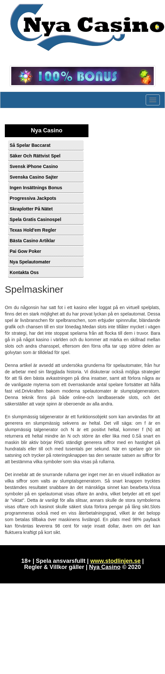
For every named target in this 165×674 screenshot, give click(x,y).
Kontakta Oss (24, 272)
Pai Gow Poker (25, 251)
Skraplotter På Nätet (31, 208)
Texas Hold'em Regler (33, 230)
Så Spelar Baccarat (30, 145)
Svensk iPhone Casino (34, 166)
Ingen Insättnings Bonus (36, 187)
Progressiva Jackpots (33, 198)
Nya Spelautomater (30, 261)
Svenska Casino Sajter (34, 177)
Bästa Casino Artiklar (32, 240)
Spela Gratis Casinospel (35, 219)
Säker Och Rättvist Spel (35, 155)
